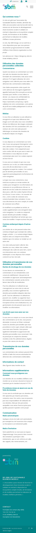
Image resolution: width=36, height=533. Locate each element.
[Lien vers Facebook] (29, 528)
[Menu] (30, 7)
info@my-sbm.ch (12, 514)
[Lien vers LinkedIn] (31, 528)
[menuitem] (14, 1)
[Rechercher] (26, 7)
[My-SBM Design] (15, 7)
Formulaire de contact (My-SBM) (13, 510)
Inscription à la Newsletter (11, 517)
